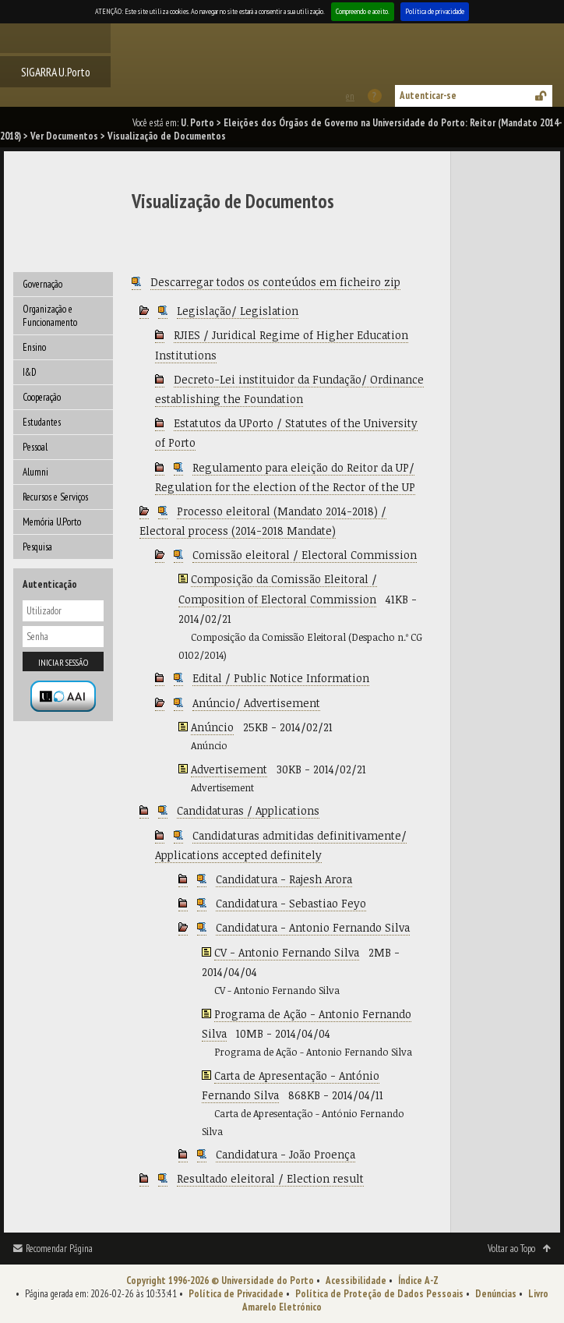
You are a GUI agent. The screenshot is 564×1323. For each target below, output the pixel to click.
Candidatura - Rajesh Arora (284, 879)
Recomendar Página (59, 1248)
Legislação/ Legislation (237, 310)
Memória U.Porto (52, 522)
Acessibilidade (356, 1280)
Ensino (34, 347)
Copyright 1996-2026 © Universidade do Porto (220, 1280)
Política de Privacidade (236, 1293)
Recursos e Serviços (55, 497)
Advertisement (229, 769)
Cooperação (42, 397)
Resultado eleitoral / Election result (270, 1178)
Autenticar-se (428, 95)
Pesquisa (37, 547)
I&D (30, 372)
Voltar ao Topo (511, 1248)
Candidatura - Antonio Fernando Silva (313, 927)
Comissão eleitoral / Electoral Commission (304, 554)
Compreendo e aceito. (363, 11)
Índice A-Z (418, 1280)
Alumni (35, 472)
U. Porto (197, 122)
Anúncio (212, 727)
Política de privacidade (434, 11)
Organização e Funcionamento (50, 315)
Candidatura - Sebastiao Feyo (291, 903)
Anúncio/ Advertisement (256, 702)
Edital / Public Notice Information (280, 677)
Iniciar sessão (63, 662)
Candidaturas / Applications (248, 810)
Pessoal (35, 447)
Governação (42, 284)
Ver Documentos (64, 136)
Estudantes (42, 422)
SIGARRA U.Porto (55, 72)
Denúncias (495, 1293)
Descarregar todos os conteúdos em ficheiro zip (275, 281)
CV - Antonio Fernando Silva (286, 952)
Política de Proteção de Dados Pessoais (379, 1293)
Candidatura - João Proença (285, 1154)
